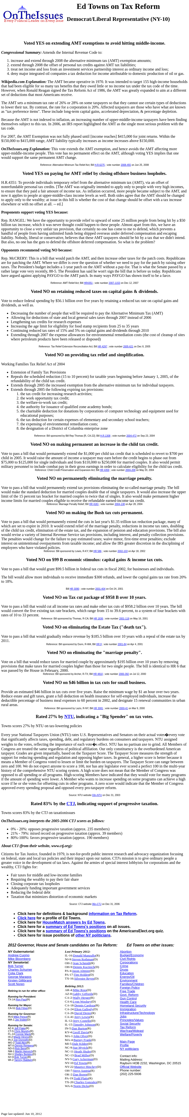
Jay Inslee (21, 1019)
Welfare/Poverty (131, 1034)
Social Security (130, 1023)
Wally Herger (81, 997)
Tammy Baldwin (23, 1059)
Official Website (130, 1067)
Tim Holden (81, 974)
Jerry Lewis (82, 1017)
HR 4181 (93, 504)
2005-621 (128, 346)
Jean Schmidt (81, 963)
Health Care (128, 1002)
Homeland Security (133, 1005)
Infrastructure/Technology (137, 1013)
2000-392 (124, 674)
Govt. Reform (129, 995)
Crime (124, 966)
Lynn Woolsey (82, 1001)
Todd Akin (20, 1042)
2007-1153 (114, 283)
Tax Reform (128, 1027)
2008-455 (126, 165)
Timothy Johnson (84, 1024)
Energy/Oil (127, 977)
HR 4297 (102, 346)
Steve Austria (81, 1070)
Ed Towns (80, 1063)
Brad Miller (82, 1055)
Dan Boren (80, 1074)
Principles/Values (132, 1020)
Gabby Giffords (83, 994)
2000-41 (123, 708)
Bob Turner (15, 966)
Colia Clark (15, 973)
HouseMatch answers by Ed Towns (74, 922)
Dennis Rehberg (24, 1045)
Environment (128, 980)
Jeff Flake (20, 1028)
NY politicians (129, 1049)
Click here (27, 918)
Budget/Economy (132, 955)
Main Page (127, 1041)
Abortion (125, 951)
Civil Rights (127, 959)
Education (127, 973)
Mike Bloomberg (19, 959)
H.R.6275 (100, 165)
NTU (69, 716)
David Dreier (82, 1013)
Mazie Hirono (21, 1036)
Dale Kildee (80, 1044)
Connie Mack (22, 1034)
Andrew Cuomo (19, 955)
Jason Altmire (81, 971)
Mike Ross (79, 990)
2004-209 (130, 470)
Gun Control (128, 998)
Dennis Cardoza (84, 1005)
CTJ (71, 803)
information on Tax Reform (112, 914)
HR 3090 (74, 589)
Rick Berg (20, 1048)
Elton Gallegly (83, 1009)
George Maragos (19, 977)
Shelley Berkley (23, 1054)
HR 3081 (98, 708)
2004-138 (120, 504)
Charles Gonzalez (85, 1082)
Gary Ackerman (83, 1059)
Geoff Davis (80, 1032)
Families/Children (132, 984)
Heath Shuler (82, 1051)
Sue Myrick (80, 1047)
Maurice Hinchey (85, 1067)
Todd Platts (81, 1078)
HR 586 (97, 551)
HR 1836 (98, 618)
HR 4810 (98, 674)
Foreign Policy (130, 987)
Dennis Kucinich (84, 967)
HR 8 (99, 644)
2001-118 (124, 618)
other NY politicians (92, 935)
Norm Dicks (81, 1086)
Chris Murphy (22, 1031)
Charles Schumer (20, 969)
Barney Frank (82, 1040)
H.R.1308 (105, 435)
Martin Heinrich (24, 1051)
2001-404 (100, 589)
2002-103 (122, 551)
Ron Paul (21, 999)
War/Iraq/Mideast (132, 1031)
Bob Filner (22, 1008)
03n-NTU (97, 795)
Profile (124, 1045)
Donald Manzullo (84, 955)
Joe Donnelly (21, 1039)
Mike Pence (20, 1016)
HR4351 (88, 283)
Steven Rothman (82, 959)
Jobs (123, 1016)
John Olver (80, 1036)
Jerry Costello (82, 1020)
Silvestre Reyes (84, 978)
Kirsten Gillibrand (20, 980)
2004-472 (131, 435)
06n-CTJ (96, 904)
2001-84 (122, 644)
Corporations (129, 962)
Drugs (124, 969)
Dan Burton (79, 1028)
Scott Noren (16, 984)
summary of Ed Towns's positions (76, 927)
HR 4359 (104, 470)
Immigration (128, 1009)
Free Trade (127, 991)
